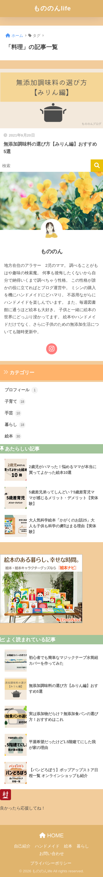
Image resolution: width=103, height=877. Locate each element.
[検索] (97, 165)
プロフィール (21, 390)
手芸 (13, 413)
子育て (15, 401)
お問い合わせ (51, 853)
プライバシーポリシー (50, 863)
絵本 (13, 436)
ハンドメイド (47, 846)
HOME (51, 835)
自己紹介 (22, 846)
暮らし (15, 425)
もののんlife (52, 8)
